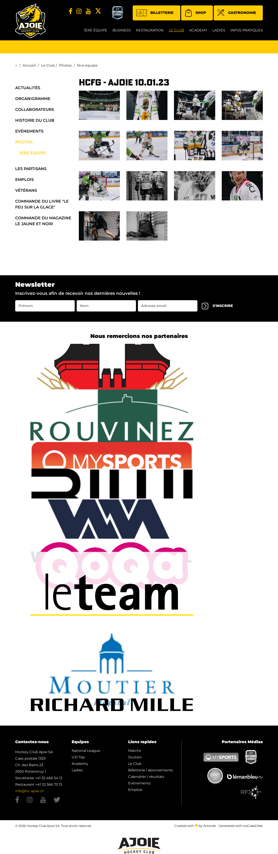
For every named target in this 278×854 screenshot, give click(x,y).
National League (86, 751)
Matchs (134, 751)
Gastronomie (236, 13)
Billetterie (155, 12)
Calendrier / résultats (146, 777)
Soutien (135, 757)
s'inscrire (217, 306)
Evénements (29, 131)
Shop (195, 13)
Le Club (176, 30)
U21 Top (78, 757)
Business (122, 30)
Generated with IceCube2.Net (241, 825)
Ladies (218, 30)
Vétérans (26, 190)
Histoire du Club (34, 120)
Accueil (29, 65)
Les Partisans (30, 168)
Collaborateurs (34, 109)
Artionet (209, 825)
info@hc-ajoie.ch (29, 791)
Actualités (27, 87)
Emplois (24, 179)
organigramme (32, 98)
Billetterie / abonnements (150, 770)
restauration (150, 30)
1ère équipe (95, 30)
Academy (198, 30)
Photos (65, 65)
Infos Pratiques (246, 30)
